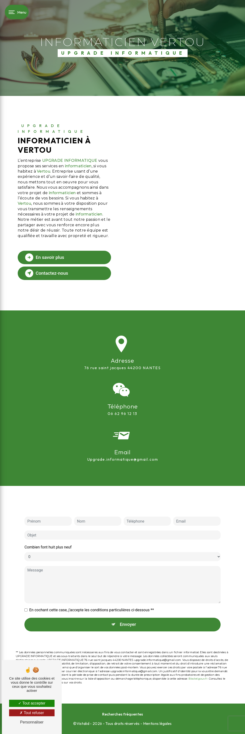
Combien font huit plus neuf (48, 533)
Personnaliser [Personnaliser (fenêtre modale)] (32, 722)
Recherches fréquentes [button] (122, 714)
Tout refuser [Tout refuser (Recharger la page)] (32, 713)
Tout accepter (31, 703)
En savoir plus (44, 257)
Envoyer (128, 611)
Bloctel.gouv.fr (198, 665)
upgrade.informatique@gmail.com (122, 445)
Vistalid (83, 723)
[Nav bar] (17, 12)
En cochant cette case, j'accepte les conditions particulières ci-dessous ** (91, 596)
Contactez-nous (46, 273)
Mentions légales (157, 723)
